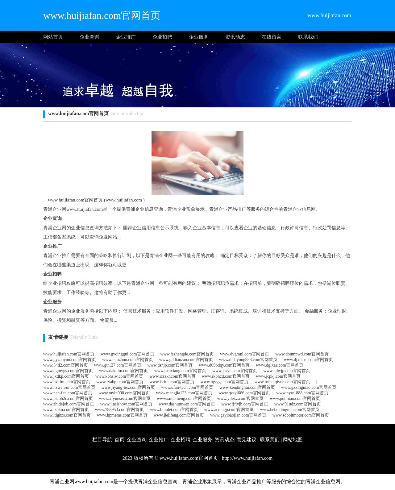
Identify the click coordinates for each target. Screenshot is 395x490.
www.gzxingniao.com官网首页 (308, 387)
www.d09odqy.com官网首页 (224, 365)
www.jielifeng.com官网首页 (179, 415)
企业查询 (89, 36)
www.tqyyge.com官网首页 (224, 382)
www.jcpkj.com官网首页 (278, 376)
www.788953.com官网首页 (119, 409)
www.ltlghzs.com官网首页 (67, 415)
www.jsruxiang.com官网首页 (180, 370)
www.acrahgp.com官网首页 (229, 409)
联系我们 (308, 36)
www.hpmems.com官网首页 (122, 415)
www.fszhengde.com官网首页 (187, 354)
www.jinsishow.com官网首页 (126, 404)
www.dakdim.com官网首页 (123, 370)
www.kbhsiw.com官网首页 (119, 376)
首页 (119, 439)
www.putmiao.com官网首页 (295, 398)
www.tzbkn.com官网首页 (66, 409)
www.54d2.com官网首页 (65, 365)
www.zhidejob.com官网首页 (68, 404)
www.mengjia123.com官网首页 (184, 393)
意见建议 (246, 439)
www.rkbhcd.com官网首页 (226, 376)
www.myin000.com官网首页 (124, 393)
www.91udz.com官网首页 (297, 404)
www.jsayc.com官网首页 (234, 370)
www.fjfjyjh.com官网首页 (244, 404)
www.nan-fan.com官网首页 (67, 393)
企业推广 (126, 36)
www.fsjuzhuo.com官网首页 (127, 359)
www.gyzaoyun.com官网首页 (69, 359)
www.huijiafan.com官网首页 (68, 354)
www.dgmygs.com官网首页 (68, 370)
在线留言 (271, 36)
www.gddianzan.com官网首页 (186, 359)
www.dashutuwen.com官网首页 (187, 404)
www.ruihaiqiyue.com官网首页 (282, 382)
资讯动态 (235, 36)
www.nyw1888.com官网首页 (302, 393)
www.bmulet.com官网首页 (174, 409)
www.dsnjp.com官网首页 (170, 365)
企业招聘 (162, 36)
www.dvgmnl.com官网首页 (244, 354)
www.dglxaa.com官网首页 (279, 365)
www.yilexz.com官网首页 (240, 398)
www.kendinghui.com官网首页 (247, 387)
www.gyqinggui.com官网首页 (127, 354)
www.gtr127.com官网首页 (117, 365)
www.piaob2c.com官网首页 (68, 398)
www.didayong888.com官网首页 (248, 359)
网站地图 (293, 439)
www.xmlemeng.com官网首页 (184, 398)
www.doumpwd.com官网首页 (302, 354)
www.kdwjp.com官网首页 (286, 370)
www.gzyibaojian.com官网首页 (238, 415)
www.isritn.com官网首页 (172, 382)
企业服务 (199, 36)
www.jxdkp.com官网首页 (66, 376)
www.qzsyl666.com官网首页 (244, 393)
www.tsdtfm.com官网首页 (66, 382)
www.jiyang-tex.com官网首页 (128, 387)
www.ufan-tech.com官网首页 (187, 387)
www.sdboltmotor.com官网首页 (300, 415)
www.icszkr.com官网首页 (173, 376)
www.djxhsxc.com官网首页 (308, 359)
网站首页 (53, 36)
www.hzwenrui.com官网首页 (69, 387)
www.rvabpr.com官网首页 (119, 382)
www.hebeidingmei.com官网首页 (289, 409)
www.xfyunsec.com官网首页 (125, 398)
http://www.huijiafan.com (246, 458)
